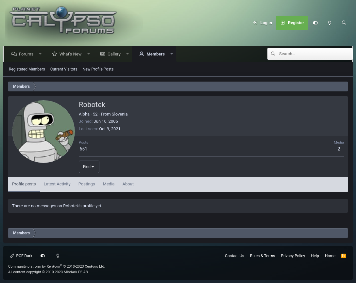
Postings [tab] (86, 183)
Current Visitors (63, 69)
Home (330, 256)
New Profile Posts (98, 69)
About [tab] (128, 183)
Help (315, 256)
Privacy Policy (293, 256)
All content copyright (48, 272)
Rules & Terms (262, 256)
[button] (41, 54)
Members (157, 54)
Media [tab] (109, 183)
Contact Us (234, 256)
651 (83, 148)
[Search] (344, 23)
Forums (27, 54)
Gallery (115, 54)
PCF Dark (21, 256)
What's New (72, 54)
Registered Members (27, 69)
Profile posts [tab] (24, 183)
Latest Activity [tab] (57, 183)
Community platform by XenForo (56, 266)
